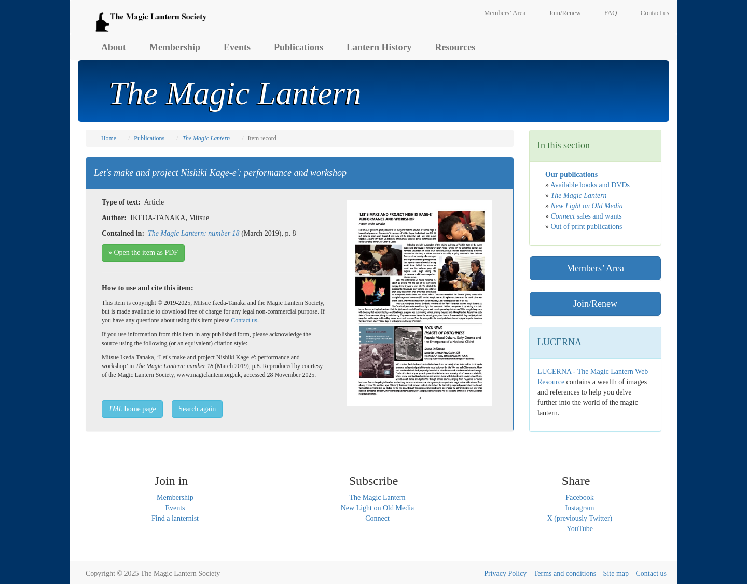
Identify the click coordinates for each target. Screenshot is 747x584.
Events (237, 47)
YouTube (579, 529)
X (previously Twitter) (580, 518)
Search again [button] (197, 409)
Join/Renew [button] (595, 303)
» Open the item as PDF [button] (143, 252)
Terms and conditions (565, 573)
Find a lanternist (175, 518)
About (113, 47)
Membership (174, 47)
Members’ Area (504, 13)
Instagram (579, 508)
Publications (298, 47)
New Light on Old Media (377, 508)
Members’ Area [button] (595, 268)
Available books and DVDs (590, 185)
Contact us (655, 13)
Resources (455, 47)
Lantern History (379, 47)
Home (108, 138)
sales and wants (586, 216)
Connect (377, 518)
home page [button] (132, 409)
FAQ (610, 13)
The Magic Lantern (377, 497)
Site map (616, 573)
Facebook (579, 497)
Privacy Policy (505, 573)
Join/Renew (564, 13)
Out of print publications (586, 226)
